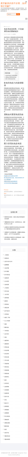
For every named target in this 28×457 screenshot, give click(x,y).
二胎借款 (6, 255)
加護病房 (6, 278)
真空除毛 (6, 383)
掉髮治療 (6, 307)
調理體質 (6, 406)
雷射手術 (6, 432)
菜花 (5, 399)
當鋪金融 (6, 373)
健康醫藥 (14, 34)
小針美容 (6, 294)
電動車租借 (7, 436)
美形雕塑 (6, 390)
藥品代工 (6, 403)
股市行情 (6, 396)
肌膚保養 (6, 393)
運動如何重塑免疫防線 (11, 77)
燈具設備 (6, 357)
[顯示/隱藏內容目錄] (15, 73)
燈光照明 (6, 353)
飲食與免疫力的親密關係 (11, 75)
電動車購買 (7, 439)
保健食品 (6, 258)
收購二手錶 (7, 317)
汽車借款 (6, 330)
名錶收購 (6, 284)
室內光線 (6, 291)
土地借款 (6, 288)
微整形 (6, 301)
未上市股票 (7, 320)
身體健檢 (6, 409)
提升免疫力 (7, 311)
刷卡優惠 (6, 271)
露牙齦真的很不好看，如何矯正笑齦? (14, 4)
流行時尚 (6, 334)
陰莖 (5, 429)
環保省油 (6, 367)
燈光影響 (6, 350)
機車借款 (6, 327)
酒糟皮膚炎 (7, 423)
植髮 (5, 324)
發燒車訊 (6, 376)
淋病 (5, 337)
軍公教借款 (7, 416)
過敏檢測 (6, 419)
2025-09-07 (7, 26)
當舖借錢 (6, 370)
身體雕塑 (6, 413)
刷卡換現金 (7, 274)
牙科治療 (6, 360)
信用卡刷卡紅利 (8, 261)
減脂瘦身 (6, 344)
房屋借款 (6, 304)
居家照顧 (6, 297)
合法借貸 (6, 281)
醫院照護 (6, 426)
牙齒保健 (6, 363)
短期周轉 (6, 386)
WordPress (17, 454)
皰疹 (5, 380)
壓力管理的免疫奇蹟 (10, 78)
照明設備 (6, 347)
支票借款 (6, 314)
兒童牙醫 (6, 268)
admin (8, 34)
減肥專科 (6, 340)
